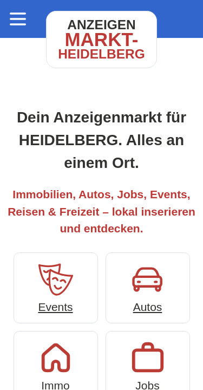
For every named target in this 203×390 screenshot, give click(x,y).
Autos (148, 287)
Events (56, 287)
